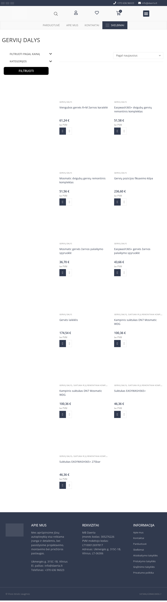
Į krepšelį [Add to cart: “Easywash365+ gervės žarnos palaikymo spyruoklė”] (117, 274)
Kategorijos (28, 63)
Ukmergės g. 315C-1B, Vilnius (49, 563)
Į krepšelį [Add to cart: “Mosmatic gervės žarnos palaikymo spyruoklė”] (62, 274)
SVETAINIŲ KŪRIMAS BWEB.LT (150, 595)
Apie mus (71, 26)
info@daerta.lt (53, 567)
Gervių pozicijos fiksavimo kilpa (133, 179)
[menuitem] (4, 3)
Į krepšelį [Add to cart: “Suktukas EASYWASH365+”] (117, 415)
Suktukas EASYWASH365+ (130, 392)
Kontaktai (91, 26)
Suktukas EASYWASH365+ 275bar (79, 463)
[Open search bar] (56, 13)
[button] (146, 13)
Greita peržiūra (69, 132)
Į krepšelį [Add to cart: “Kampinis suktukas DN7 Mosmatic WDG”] (117, 345)
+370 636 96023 (54, 571)
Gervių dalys (65, 103)
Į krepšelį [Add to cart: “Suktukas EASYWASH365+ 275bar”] (62, 486)
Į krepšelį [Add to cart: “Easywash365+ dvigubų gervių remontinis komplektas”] (117, 132)
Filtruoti (26, 72)
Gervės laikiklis (68, 321)
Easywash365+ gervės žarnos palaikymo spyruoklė (132, 252)
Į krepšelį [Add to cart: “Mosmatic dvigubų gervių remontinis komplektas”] (62, 203)
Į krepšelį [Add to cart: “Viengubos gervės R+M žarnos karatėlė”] (62, 132)
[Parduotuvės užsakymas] (138, 57)
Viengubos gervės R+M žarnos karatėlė (83, 109)
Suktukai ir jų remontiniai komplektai (147, 316)
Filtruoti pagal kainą (28, 55)
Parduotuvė (49, 26)
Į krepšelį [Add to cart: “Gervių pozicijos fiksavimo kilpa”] (117, 203)
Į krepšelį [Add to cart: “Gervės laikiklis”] (62, 345)
